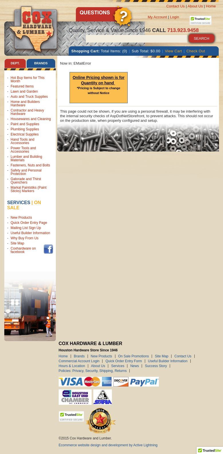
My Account (157, 17)
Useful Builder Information (30, 233)
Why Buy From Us (24, 238)
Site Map (17, 243)
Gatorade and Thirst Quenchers (26, 180)
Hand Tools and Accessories (22, 141)
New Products (21, 218)
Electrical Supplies (25, 134)
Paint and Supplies (25, 124)
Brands (79, 356)
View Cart (173, 51)
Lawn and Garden (24, 91)
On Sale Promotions (133, 356)
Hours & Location (72, 366)
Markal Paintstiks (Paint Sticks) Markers (28, 189)
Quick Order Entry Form (123, 361)
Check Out (195, 51)
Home (211, 6)
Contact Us (175, 6)
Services (18, 202)
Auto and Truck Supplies (29, 97)
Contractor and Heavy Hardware (27, 112)
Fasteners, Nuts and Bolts (30, 165)
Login (174, 17)
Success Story (156, 366)
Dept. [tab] (15, 63)
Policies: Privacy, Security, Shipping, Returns (93, 371)
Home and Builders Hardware (25, 103)
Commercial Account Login (79, 361)
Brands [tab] (41, 63)
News (134, 366)
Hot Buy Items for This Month (27, 79)
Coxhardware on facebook (23, 250)
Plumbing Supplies (25, 129)
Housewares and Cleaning (31, 119)
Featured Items (22, 86)
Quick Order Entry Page (29, 223)
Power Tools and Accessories (23, 150)
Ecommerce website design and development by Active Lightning (108, 445)
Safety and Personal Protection (26, 172)
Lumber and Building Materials (26, 158)
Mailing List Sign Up (26, 228)
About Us (195, 6)
